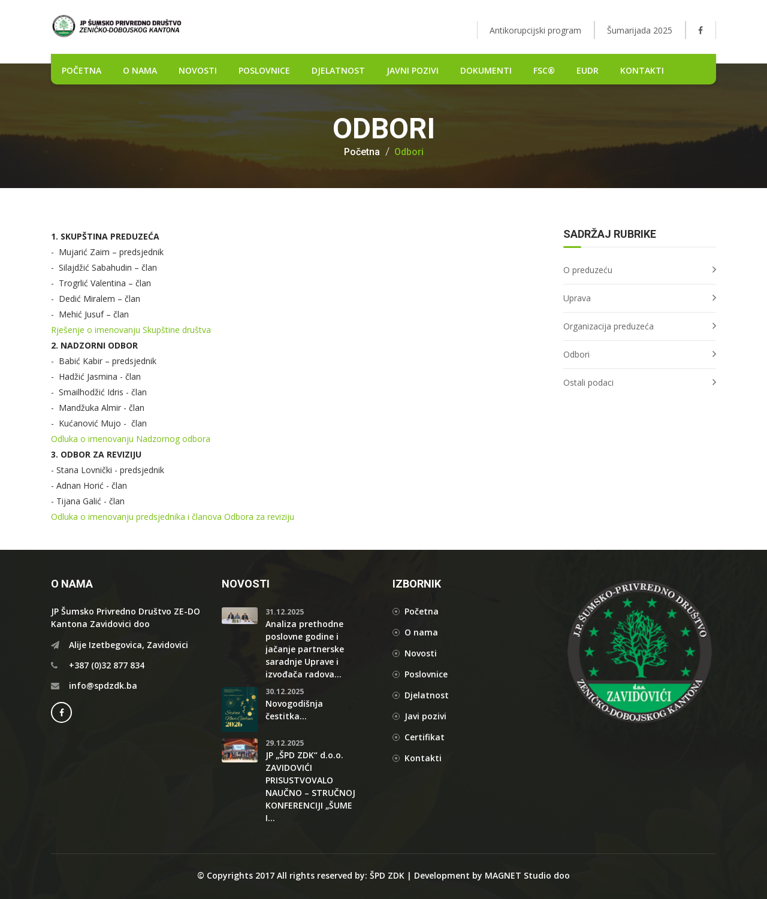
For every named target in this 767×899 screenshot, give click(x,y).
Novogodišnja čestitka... (294, 710)
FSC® (544, 70)
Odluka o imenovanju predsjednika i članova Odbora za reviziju (172, 516)
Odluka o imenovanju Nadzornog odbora (130, 438)
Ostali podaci (588, 382)
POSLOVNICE (264, 70)
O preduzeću (587, 270)
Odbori (409, 152)
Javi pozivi (425, 716)
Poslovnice (426, 674)
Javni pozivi (412, 70)
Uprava (577, 298)
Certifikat (424, 737)
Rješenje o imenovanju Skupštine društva (131, 329)
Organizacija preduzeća (608, 326)
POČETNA (81, 70)
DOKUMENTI (486, 70)
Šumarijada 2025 (639, 30)
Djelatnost (426, 695)
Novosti (420, 653)
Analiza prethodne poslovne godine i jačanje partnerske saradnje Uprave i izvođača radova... (304, 649)
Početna (362, 152)
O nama (140, 70)
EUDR (587, 70)
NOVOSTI (198, 70)
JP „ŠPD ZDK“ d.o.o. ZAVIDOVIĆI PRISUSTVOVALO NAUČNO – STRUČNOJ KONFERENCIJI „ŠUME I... (310, 786)
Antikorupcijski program (535, 30)
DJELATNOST (338, 70)
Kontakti (642, 70)
